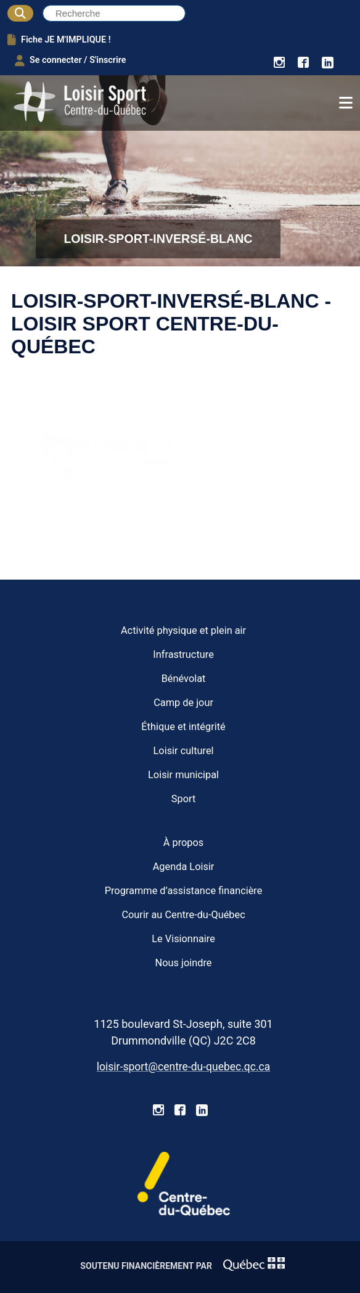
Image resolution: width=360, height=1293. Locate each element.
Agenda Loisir (184, 866)
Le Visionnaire (183, 939)
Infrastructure (183, 654)
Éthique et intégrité (183, 727)
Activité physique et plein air (183, 630)
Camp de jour (183, 702)
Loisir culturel (183, 751)
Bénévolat (184, 678)
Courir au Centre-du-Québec (183, 915)
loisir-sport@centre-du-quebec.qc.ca (183, 1067)
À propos (183, 842)
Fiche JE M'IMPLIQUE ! (59, 39)
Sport (183, 799)
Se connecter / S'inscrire (70, 60)
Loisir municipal (183, 775)
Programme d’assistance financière (184, 891)
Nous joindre (183, 963)
